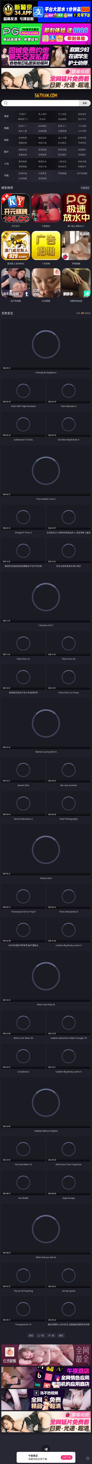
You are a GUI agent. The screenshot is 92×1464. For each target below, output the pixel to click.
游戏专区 (82, 114)
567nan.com (46, 96)
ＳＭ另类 (82, 130)
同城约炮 (23, 173)
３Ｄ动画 (82, 125)
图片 (6, 151)
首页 (31, 1335)
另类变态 (82, 142)
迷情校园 (23, 166)
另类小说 (42, 166)
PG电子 (22, 114)
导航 (6, 175)
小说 (6, 163)
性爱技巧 (82, 166)
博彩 (6, 116)
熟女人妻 (23, 130)
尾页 (61, 1335)
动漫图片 (82, 149)
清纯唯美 (42, 154)
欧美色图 (62, 149)
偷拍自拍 (42, 137)
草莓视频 (62, 173)
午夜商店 (42, 173)
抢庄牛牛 (82, 119)
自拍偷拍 (42, 125)
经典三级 (42, 142)
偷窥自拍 (23, 149)
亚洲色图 (42, 149)
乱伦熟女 (62, 142)
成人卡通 (62, 137)
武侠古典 (82, 161)
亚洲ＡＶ (23, 125)
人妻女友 (62, 161)
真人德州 (42, 114)
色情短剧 (42, 178)
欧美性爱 (82, 137)
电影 (6, 139)
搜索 (85, 103)
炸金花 (42, 119)
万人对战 (62, 114)
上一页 (41, 1335)
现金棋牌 (62, 119)
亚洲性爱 (23, 137)
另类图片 (82, 154)
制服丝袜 (23, 142)
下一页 (51, 1335)
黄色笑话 (62, 166)
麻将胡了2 (22, 119)
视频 (6, 128)
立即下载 (66, 1457)
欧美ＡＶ (62, 125)
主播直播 (62, 130)
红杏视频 (23, 178)
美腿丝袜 (23, 154)
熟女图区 (62, 154)
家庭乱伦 (42, 161)
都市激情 (23, 161)
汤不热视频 (82, 173)
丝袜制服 (42, 130)
